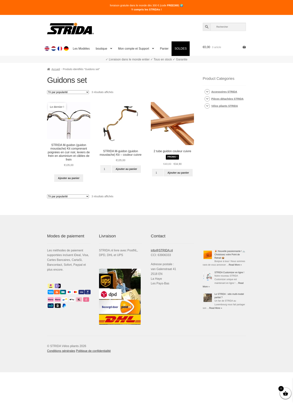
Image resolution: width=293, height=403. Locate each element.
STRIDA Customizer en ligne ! (229, 272)
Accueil (56, 69)
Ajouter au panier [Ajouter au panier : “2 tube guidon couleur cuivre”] (178, 172)
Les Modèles (81, 48)
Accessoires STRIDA (224, 91)
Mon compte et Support (133, 48)
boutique (101, 48)
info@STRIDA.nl (162, 250)
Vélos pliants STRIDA (224, 105)
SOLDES (181, 48)
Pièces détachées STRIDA (227, 98)
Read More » (235, 265)
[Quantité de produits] (105, 169)
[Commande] (68, 92)
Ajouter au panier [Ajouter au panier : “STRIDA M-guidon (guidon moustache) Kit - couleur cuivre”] (126, 168)
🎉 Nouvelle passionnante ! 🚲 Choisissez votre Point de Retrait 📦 (230, 254)
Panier (164, 48)
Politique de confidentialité (93, 350)
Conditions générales (61, 350)
